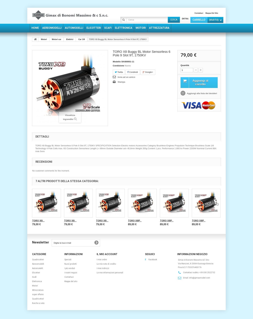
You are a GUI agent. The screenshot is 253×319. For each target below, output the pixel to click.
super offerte (38, 294)
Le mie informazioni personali (110, 273)
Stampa (121, 82)
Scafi (34, 277)
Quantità (185, 65)
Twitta (119, 72)
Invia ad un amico (126, 77)
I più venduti (69, 268)
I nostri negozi (70, 273)
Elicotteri (36, 273)
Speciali (67, 259)
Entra (185, 19)
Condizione (118, 65)
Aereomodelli (38, 264)
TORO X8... (38, 220)
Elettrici (69, 39)
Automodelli (37, 268)
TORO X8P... (135, 220)
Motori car (56, 39)
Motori (44, 39)
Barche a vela (38, 303)
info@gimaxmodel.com (199, 278)
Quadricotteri (38, 259)
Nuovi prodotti (70, 264)
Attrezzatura (37, 290)
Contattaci (198, 13)
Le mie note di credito (106, 264)
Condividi (133, 72)
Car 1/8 (81, 39)
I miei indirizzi (103, 268)
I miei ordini (102, 259)
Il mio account (107, 254)
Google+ (148, 72)
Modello (117, 61)
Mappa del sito (211, 13)
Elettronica (37, 281)
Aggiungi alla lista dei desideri (201, 94)
